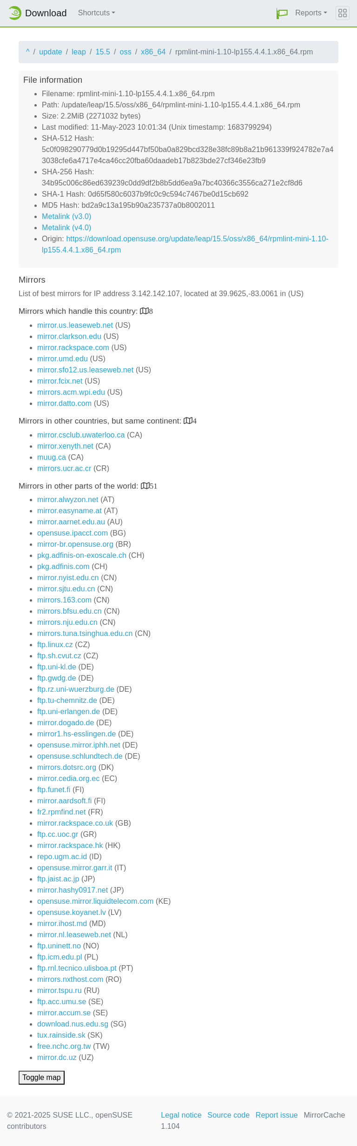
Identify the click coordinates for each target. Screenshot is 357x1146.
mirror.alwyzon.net (68, 499)
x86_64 (153, 52)
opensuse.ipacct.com (72, 533)
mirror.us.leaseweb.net (75, 325)
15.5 (102, 52)
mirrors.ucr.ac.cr (64, 468)
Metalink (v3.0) (66, 216)
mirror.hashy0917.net (72, 890)
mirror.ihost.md (62, 923)
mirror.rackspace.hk (70, 845)
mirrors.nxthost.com (70, 979)
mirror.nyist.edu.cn (68, 578)
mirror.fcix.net (60, 381)
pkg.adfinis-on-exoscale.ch (81, 555)
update (50, 52)
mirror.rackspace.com (73, 347)
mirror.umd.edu (62, 359)
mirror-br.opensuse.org (75, 544)
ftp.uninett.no (59, 946)
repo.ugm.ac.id (62, 857)
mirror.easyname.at (69, 511)
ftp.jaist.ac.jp (58, 879)
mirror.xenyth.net (65, 446)
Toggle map (41, 1077)
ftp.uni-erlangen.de (68, 711)
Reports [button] (308, 13)
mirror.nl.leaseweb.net (74, 935)
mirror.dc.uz (57, 1057)
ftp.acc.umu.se (61, 1002)
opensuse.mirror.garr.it (74, 868)
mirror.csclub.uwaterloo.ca (81, 435)
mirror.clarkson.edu (69, 336)
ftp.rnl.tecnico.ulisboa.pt (77, 968)
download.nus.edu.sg (72, 1024)
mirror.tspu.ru (59, 990)
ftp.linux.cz (55, 645)
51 (154, 486)
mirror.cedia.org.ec (68, 778)
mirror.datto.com (64, 403)
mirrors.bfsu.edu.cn (69, 611)
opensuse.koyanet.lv (71, 912)
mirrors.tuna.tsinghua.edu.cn (85, 633)
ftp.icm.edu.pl (59, 957)
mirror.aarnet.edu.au (71, 522)
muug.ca (51, 457)
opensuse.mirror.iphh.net (78, 745)
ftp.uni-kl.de (56, 667)
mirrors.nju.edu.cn (67, 622)
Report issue (277, 1115)
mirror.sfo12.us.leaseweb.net (85, 370)
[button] (282, 13)
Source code (228, 1115)
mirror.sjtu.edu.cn (66, 589)
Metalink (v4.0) (66, 228)
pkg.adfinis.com (63, 566)
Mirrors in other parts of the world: (80, 486)
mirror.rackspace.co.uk (75, 823)
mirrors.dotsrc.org (66, 767)
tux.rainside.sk (61, 1035)
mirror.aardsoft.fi (64, 801)
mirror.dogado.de (65, 723)
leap (79, 52)
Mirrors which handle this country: (79, 311)
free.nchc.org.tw (64, 1046)
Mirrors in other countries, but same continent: (101, 421)
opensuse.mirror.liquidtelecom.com (95, 901)
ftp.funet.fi (53, 790)
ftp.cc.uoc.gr (57, 834)
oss (126, 52)
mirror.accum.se (64, 1013)
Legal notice (181, 1115)
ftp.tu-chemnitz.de (67, 700)
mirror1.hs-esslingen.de (76, 734)
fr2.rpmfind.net (61, 812)
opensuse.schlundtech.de (80, 756)
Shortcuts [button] (94, 13)
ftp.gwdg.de (56, 678)
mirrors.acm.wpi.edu (71, 392)
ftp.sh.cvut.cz (59, 656)
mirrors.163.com (64, 600)
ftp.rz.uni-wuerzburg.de (75, 689)
